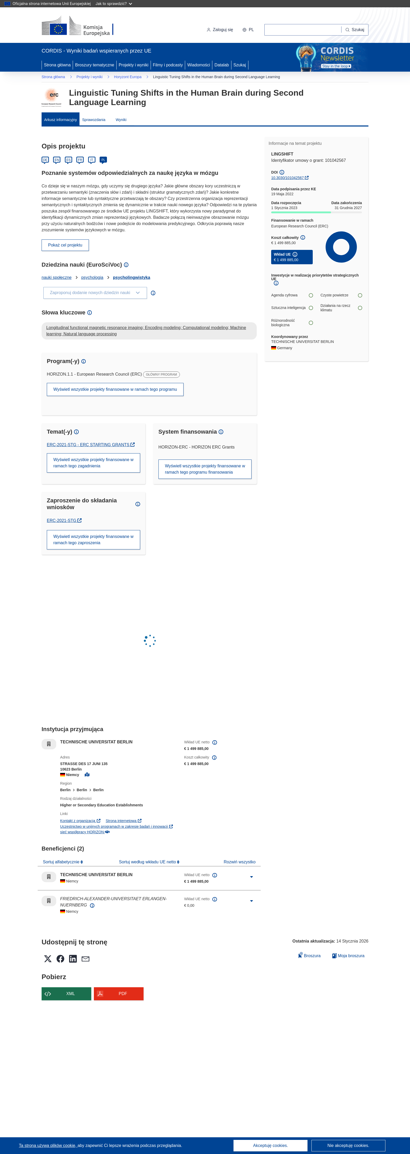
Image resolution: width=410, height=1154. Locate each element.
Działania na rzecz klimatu (341, 307)
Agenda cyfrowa (291, 295)
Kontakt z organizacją (80, 821)
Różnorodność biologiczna (291, 322)
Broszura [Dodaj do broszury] (310, 955)
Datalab (221, 65)
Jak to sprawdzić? (113, 3)
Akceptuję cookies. (270, 1145)
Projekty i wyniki (134, 65)
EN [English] (57, 160)
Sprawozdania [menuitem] (93, 120)
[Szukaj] (354, 30)
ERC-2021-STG (64, 520)
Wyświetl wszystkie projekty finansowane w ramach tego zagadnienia (93, 462)
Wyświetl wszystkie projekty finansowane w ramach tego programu (115, 389)
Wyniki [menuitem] (121, 120)
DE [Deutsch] (45, 160)
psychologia (92, 277)
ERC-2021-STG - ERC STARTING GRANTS (88, 445)
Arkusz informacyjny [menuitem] (60, 120)
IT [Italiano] (91, 160)
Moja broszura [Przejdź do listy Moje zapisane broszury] (348, 955)
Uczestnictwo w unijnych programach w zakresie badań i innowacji (116, 826)
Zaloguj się (220, 29)
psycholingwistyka (131, 277)
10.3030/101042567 (287, 178)
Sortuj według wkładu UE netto (148, 862)
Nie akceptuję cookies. (348, 1145)
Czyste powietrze (341, 295)
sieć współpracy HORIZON (85, 832)
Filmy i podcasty (168, 65)
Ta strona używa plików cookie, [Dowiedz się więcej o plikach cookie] (48, 1145)
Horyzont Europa (127, 77)
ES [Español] (68, 160)
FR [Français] (80, 160)
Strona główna (57, 65)
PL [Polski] (103, 160)
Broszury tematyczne (94, 65)
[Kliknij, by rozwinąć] (251, 877)
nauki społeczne (57, 277)
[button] (248, 30)
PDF (123, 993)
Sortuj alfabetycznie (62, 862)
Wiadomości (198, 65)
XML (70, 993)
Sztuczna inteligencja (291, 308)
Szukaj (240, 65)
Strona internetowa (124, 821)
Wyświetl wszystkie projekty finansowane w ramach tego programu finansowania (205, 469)
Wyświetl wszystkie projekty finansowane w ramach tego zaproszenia (93, 539)
